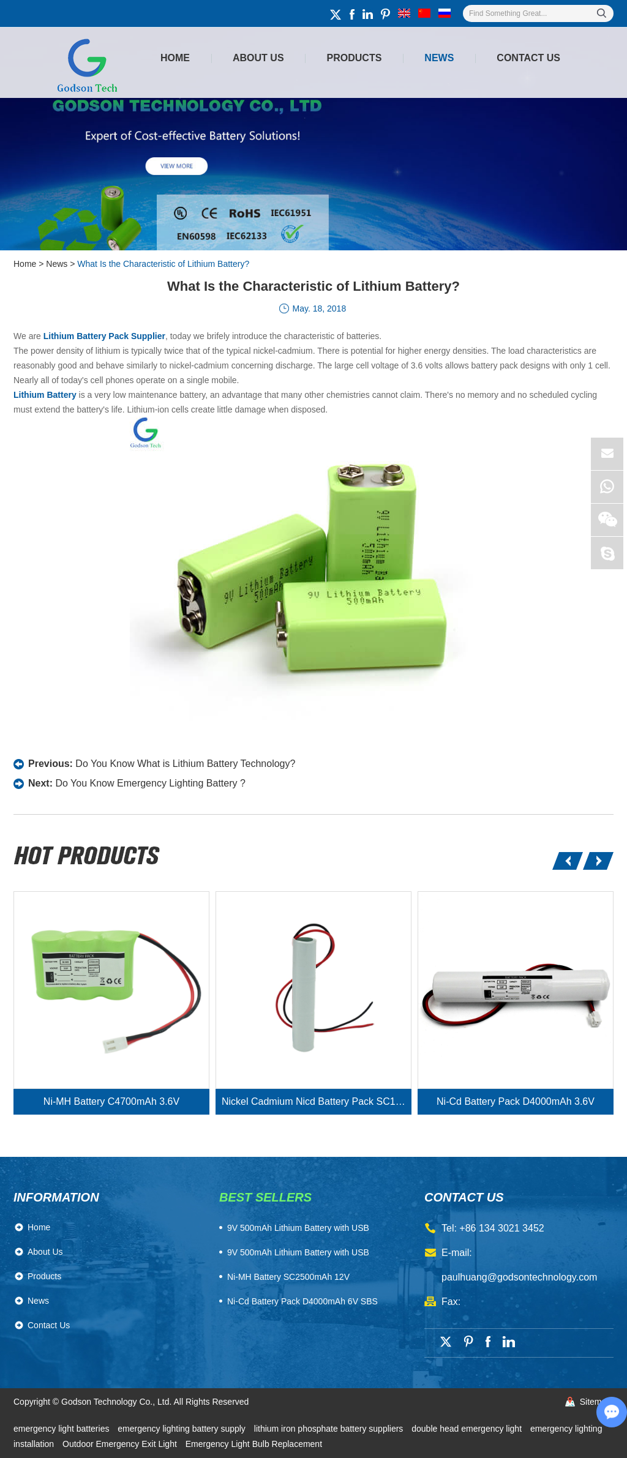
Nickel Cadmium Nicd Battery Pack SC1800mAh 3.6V (316, 1101)
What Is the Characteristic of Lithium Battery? (163, 264)
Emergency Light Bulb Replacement (254, 1444)
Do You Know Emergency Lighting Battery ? (150, 783)
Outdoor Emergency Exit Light (120, 1444)
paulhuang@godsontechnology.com (519, 1277)
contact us (464, 1197)
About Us (258, 58)
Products (354, 58)
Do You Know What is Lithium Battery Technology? (185, 763)
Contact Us (528, 58)
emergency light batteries (62, 1429)
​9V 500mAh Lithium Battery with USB (298, 1228)
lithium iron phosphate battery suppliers (329, 1429)
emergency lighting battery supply (182, 1429)
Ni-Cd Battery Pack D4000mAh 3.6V (516, 1101)
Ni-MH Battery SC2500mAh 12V (288, 1277)
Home (175, 58)
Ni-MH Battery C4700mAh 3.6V (111, 1101)
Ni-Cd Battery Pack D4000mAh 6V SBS (302, 1301)
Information (56, 1197)
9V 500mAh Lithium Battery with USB (298, 1252)
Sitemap (595, 1402)
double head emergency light (467, 1429)
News (439, 58)
